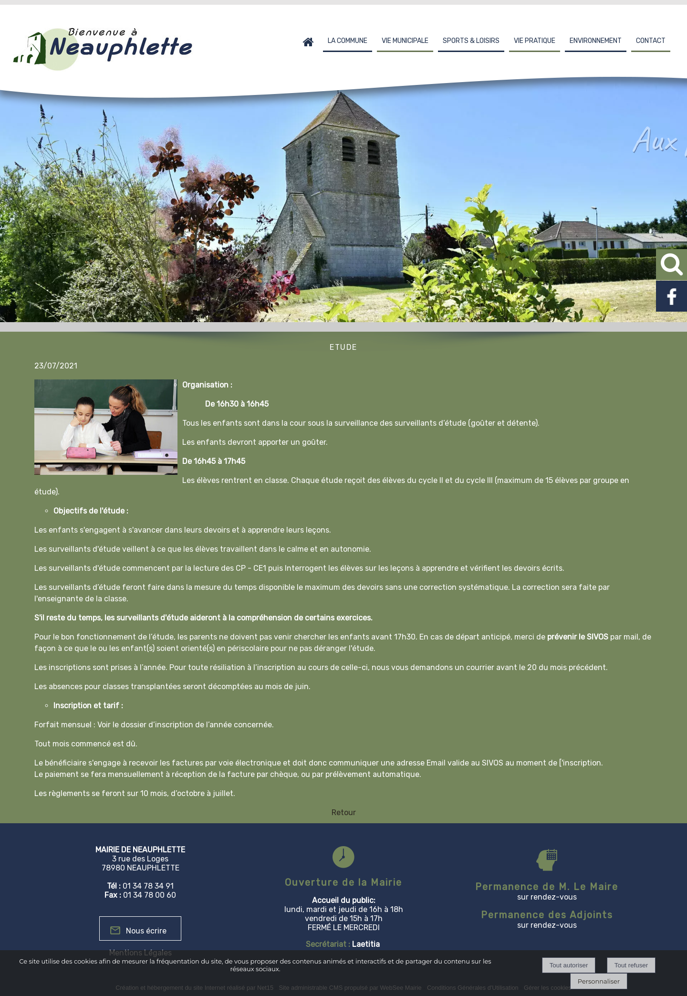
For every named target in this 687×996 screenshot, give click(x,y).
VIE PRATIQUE (534, 41)
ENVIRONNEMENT (596, 41)
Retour (344, 812)
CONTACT (651, 41)
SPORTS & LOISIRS (471, 41)
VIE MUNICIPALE (405, 41)
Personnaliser (599, 981)
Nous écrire (146, 930)
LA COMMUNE (347, 41)
